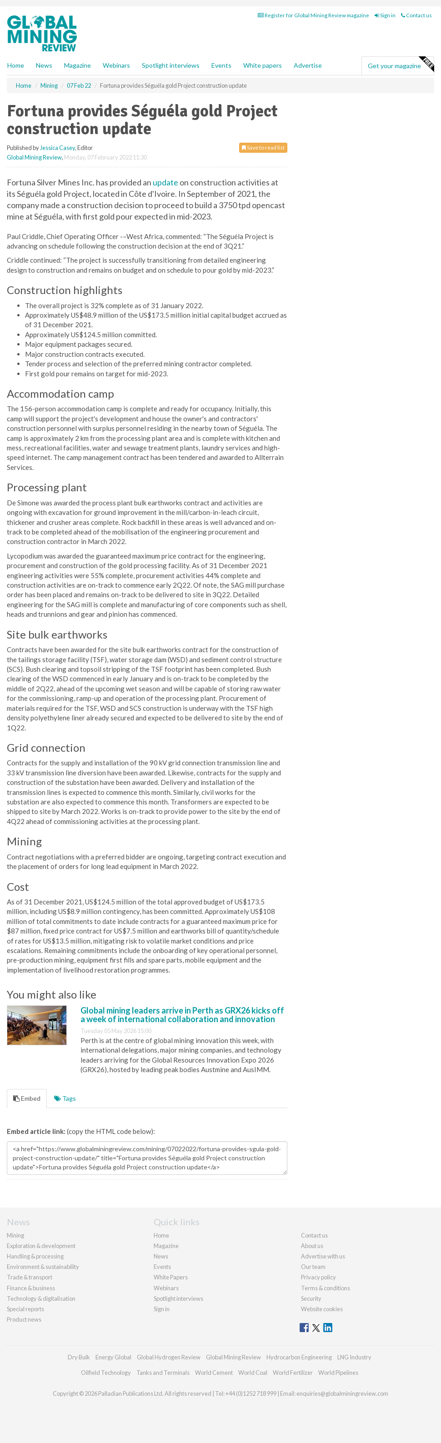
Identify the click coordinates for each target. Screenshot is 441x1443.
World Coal (252, 1372)
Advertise (308, 65)
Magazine (77, 65)
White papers (262, 65)
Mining (15, 1235)
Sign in (385, 15)
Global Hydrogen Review (168, 1357)
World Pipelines (338, 1372)
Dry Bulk (79, 1357)
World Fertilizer (293, 1372)
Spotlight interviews (171, 65)
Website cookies (322, 1309)
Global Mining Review (34, 157)
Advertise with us (323, 1256)
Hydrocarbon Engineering (299, 1357)
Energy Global (113, 1357)
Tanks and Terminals (163, 1372)
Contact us (416, 15)
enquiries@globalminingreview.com (342, 1393)
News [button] (44, 65)
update (165, 182)
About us (312, 1245)
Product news (24, 1319)
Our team (313, 1266)
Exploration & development (41, 1245)
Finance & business (31, 1288)
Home (15, 65)
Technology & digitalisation (41, 1298)
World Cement (214, 1372)
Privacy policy (318, 1277)
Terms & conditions (325, 1288)
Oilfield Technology (106, 1372)
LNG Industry (354, 1357)
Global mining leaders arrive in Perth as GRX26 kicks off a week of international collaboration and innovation (182, 1014)
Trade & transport (29, 1277)
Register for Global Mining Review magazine (313, 15)
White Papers (171, 1277)
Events (221, 65)
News (161, 1256)
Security (311, 1298)
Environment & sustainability (43, 1266)
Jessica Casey (57, 147)
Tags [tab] (65, 1098)
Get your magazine (401, 64)
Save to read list (263, 147)
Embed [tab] (26, 1098)
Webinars (116, 65)
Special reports (25, 1309)
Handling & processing (35, 1256)
